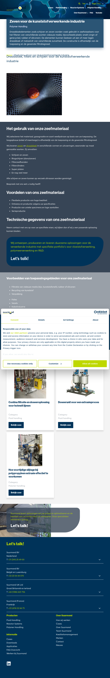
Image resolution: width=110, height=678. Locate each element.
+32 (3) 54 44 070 (16, 575)
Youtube (99, 13)
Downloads (12, 642)
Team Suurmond (63, 631)
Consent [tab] (14, 320)
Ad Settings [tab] (68, 320)
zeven (20, 145)
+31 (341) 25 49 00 (16, 559)
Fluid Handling (61, 8)
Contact (60, 641)
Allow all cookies (90, 364)
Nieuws (59, 645)
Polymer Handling (94, 8)
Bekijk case (16, 425)
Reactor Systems (77, 8)
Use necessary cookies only (20, 364)
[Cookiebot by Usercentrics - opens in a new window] (96, 312)
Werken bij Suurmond (17, 653)
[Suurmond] (16, 10)
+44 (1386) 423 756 (16, 592)
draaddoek (31, 145)
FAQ (91, 13)
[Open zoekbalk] (79, 3)
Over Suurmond (80, 13)
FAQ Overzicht (13, 650)
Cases (50, 8)
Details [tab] (41, 320)
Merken (59, 638)
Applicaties (12, 646)
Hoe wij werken (63, 620)
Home (9, 55)
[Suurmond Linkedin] (30, 663)
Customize (55, 364)
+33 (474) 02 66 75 (16, 608)
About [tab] (95, 320)
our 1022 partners (19, 333)
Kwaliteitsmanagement (67, 634)
